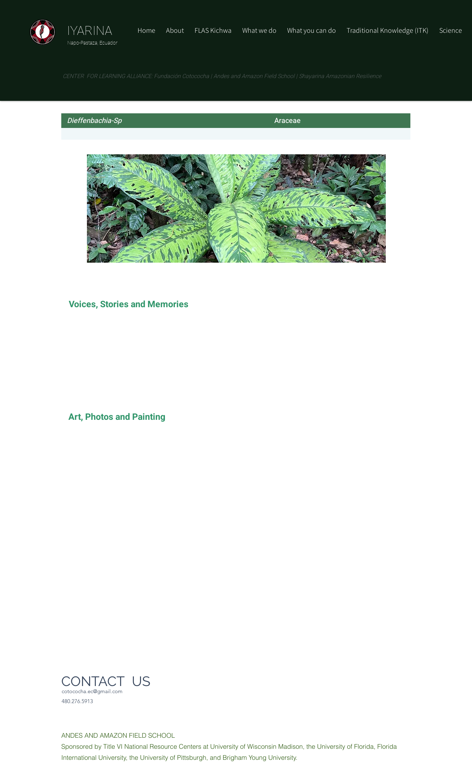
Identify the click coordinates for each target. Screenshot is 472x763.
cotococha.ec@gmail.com (92, 691)
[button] (311, 30)
